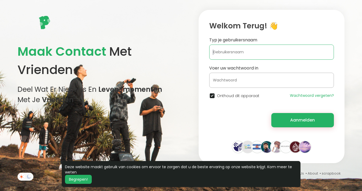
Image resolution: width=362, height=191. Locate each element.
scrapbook (331, 173)
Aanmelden (302, 120)
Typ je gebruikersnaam (233, 40)
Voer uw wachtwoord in (233, 68)
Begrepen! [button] (78, 179)
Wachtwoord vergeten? (312, 95)
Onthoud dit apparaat (238, 95)
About (313, 173)
